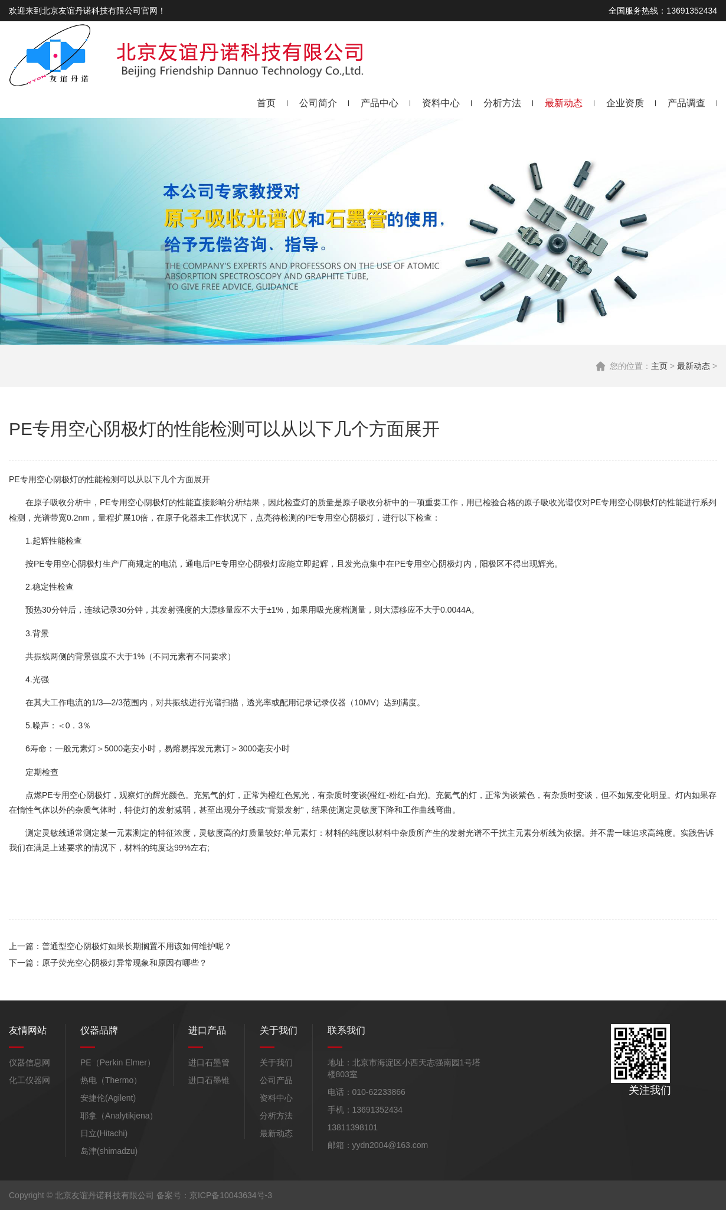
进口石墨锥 (209, 1080)
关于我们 (276, 1062)
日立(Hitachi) (103, 1133)
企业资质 (625, 103)
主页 (659, 366)
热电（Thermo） (111, 1080)
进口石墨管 (209, 1062)
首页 (266, 103)
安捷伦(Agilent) (108, 1098)
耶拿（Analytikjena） (119, 1115)
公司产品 (276, 1080)
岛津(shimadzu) (109, 1151)
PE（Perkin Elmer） (117, 1062)
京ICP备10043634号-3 (230, 1195)
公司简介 (318, 103)
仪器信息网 (29, 1062)
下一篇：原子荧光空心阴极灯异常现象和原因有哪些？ (108, 962)
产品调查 (686, 103)
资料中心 (441, 103)
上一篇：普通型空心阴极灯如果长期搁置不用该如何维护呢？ (120, 946)
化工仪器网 (29, 1080)
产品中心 (379, 103)
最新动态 (564, 103)
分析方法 (502, 103)
